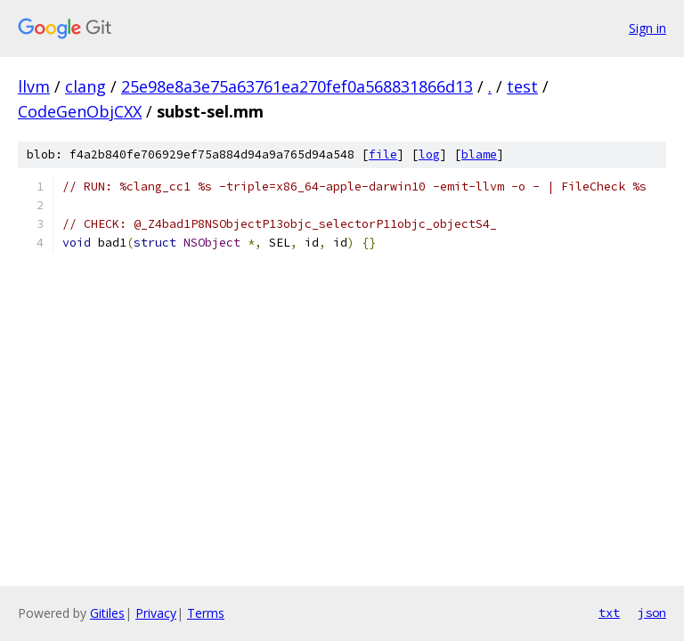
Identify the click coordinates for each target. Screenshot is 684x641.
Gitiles (107, 612)
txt (609, 612)
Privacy (155, 612)
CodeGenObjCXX (80, 111)
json (652, 612)
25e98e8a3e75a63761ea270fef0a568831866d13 (297, 86)
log (429, 154)
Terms (205, 612)
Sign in (647, 28)
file (383, 154)
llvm (34, 86)
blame (479, 154)
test (522, 86)
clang (85, 86)
